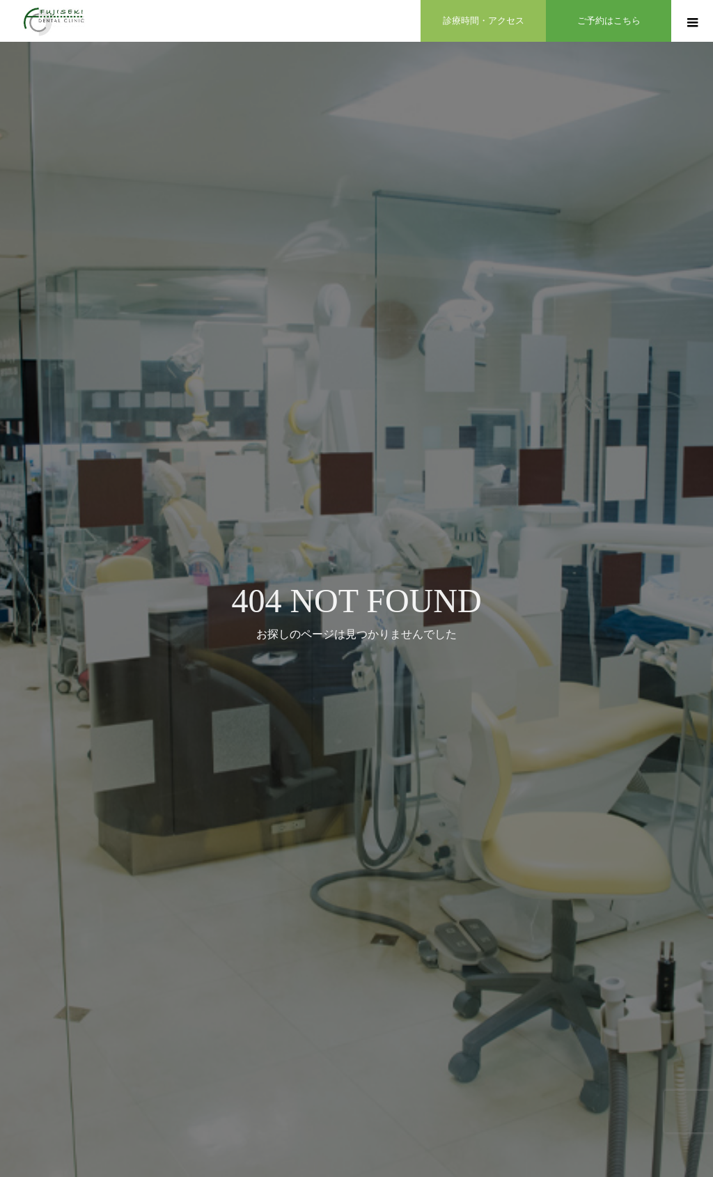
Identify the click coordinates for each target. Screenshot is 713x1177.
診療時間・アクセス (483, 20)
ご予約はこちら (609, 20)
